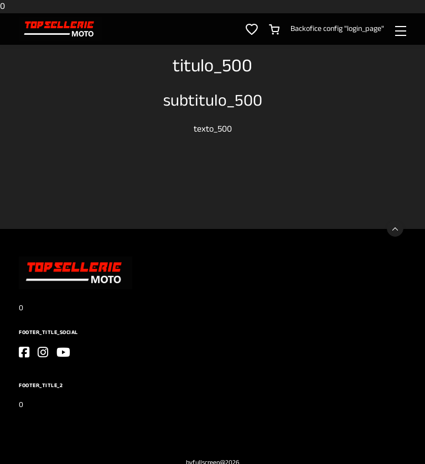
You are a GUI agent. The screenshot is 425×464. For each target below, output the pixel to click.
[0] (60, 29)
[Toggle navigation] (400, 30)
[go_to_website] (24, 352)
